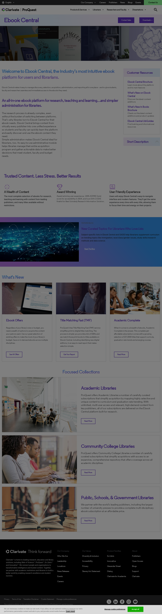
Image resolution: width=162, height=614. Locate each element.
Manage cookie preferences (115, 609)
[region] (81, 609)
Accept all (135, 609)
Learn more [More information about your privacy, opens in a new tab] (70, 611)
